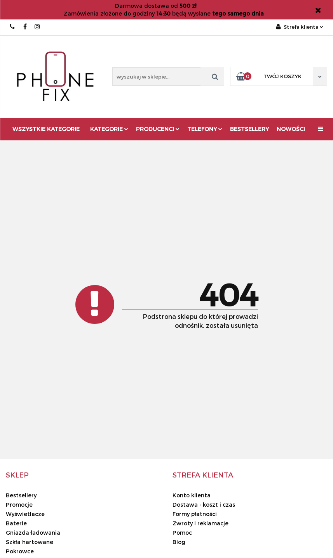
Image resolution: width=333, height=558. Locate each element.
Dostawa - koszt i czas (204, 504)
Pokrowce (20, 551)
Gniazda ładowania (33, 532)
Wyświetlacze (25, 514)
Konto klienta (192, 495)
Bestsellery (249, 129)
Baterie (16, 523)
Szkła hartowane (29, 542)
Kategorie (109, 129)
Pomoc (182, 532)
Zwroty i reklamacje (200, 523)
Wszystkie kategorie (46, 129)
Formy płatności (195, 514)
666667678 (13, 27)
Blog (179, 542)
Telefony (204, 129)
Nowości (291, 129)
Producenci (158, 129)
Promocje (19, 504)
